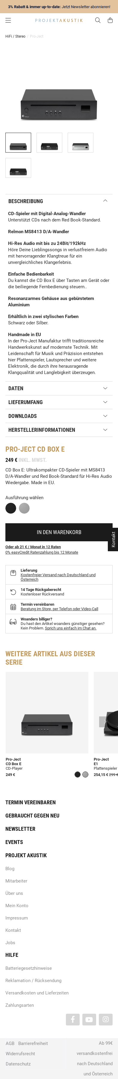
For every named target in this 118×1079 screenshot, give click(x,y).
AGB (10, 1043)
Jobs (10, 942)
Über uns (14, 893)
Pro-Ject (13, 759)
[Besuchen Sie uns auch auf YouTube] (89, 1019)
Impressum (16, 918)
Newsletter (20, 829)
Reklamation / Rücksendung (33, 980)
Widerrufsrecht (20, 1053)
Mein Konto (16, 905)
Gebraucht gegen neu (32, 815)
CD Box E (13, 764)
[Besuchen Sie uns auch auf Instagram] (106, 1019)
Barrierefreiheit (33, 1043)
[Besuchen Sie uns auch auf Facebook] (73, 1019)
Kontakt (13, 930)
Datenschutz (18, 1064)
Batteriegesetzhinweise (28, 968)
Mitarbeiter (16, 881)
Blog (9, 868)
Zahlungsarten (19, 1005)
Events (14, 842)
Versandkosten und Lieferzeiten (37, 993)
